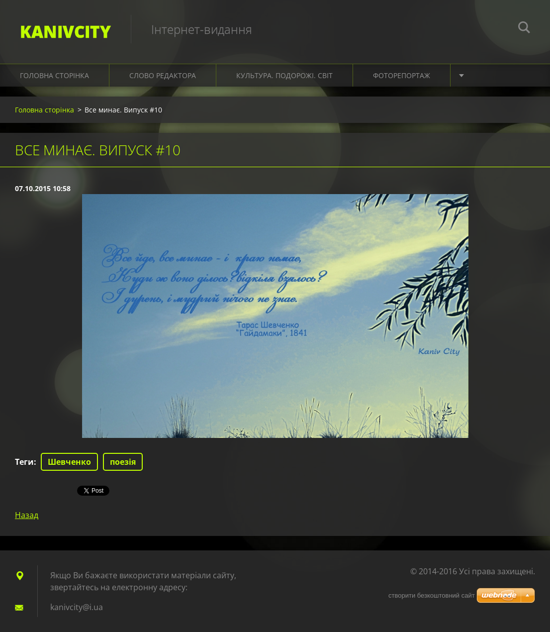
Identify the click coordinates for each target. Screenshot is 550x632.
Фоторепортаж (401, 75)
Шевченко (69, 461)
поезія (123, 461)
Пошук (524, 29)
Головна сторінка (54, 75)
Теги (24, 461)
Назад (26, 515)
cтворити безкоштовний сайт (431, 595)
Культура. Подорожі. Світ (284, 75)
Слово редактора (162, 75)
